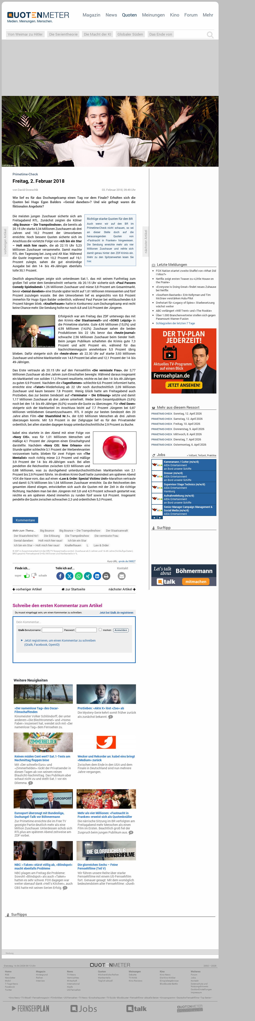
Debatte (132, 974)
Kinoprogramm (167, 997)
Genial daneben (23, 540)
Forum (191, 15)
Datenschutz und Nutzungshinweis (199, 985)
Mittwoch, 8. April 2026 (176, 434)
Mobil (8, 980)
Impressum (196, 992)
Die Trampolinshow (77, 535)
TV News (83, 997)
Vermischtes (73, 977)
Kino (174, 15)
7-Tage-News (11, 983)
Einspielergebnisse (169, 980)
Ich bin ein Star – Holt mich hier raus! (36, 545)
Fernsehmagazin (41, 997)
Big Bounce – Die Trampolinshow (79, 530)
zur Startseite (73, 589)
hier (89, 261)
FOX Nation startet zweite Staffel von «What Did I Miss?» (186, 272)
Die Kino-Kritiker (167, 977)
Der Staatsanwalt (117, 530)
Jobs (193, 977)
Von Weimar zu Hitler (25, 34)
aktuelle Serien (151, 997)
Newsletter (10, 977)
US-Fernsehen (74, 989)
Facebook (10, 986)
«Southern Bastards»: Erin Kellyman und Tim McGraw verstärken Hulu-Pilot (183, 296)
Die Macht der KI (97, 34)
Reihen (39, 977)
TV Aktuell (26, 997)
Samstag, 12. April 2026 (177, 419)
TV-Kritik (133, 977)
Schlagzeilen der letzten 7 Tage (175, 323)
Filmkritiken (56, 997)
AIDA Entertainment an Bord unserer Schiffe (175, 464)
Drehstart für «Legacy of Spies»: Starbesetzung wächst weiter (185, 304)
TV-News (71, 974)
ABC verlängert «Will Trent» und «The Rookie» (184, 311)
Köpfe (70, 986)
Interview (40, 980)
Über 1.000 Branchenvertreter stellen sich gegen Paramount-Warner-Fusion (186, 317)
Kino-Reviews (135, 980)
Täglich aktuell (105, 980)
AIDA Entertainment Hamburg (178, 487)
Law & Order (101, 545)
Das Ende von (160, 34)
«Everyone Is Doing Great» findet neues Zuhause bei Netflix (186, 288)
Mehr (208, 15)
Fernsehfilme (136, 997)
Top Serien (206, 997)
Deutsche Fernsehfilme (188, 997)
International (73, 983)
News (111, 15)
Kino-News (165, 974)
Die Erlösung (52, 535)
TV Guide (111, 997)
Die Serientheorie (63, 34)
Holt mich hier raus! (50, 540)
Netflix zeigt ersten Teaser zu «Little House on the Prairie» (185, 280)
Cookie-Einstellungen (201, 989)
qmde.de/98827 (127, 561)
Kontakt (194, 980)
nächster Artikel (122, 589)
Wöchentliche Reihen (108, 974)
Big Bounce (47, 530)
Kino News (14, 997)
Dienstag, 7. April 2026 (176, 439)
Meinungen (153, 15)
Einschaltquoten (97, 997)
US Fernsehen (70, 997)
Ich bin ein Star (77, 540)
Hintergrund (42, 974)
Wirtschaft (72, 980)
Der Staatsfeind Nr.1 (26, 535)
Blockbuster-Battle (169, 983)
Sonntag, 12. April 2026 (176, 413)
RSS (7, 974)
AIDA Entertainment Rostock (182, 510)
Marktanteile (104, 977)
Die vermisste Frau (106, 535)
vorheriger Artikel (27, 589)
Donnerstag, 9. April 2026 (177, 429)
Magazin (91, 15)
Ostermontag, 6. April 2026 (178, 444)
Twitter (8, 989)
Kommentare (25, 520)
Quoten (129, 15)
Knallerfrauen (73, 545)
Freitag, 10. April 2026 (175, 424)
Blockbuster (123, 997)
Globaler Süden (130, 34)
